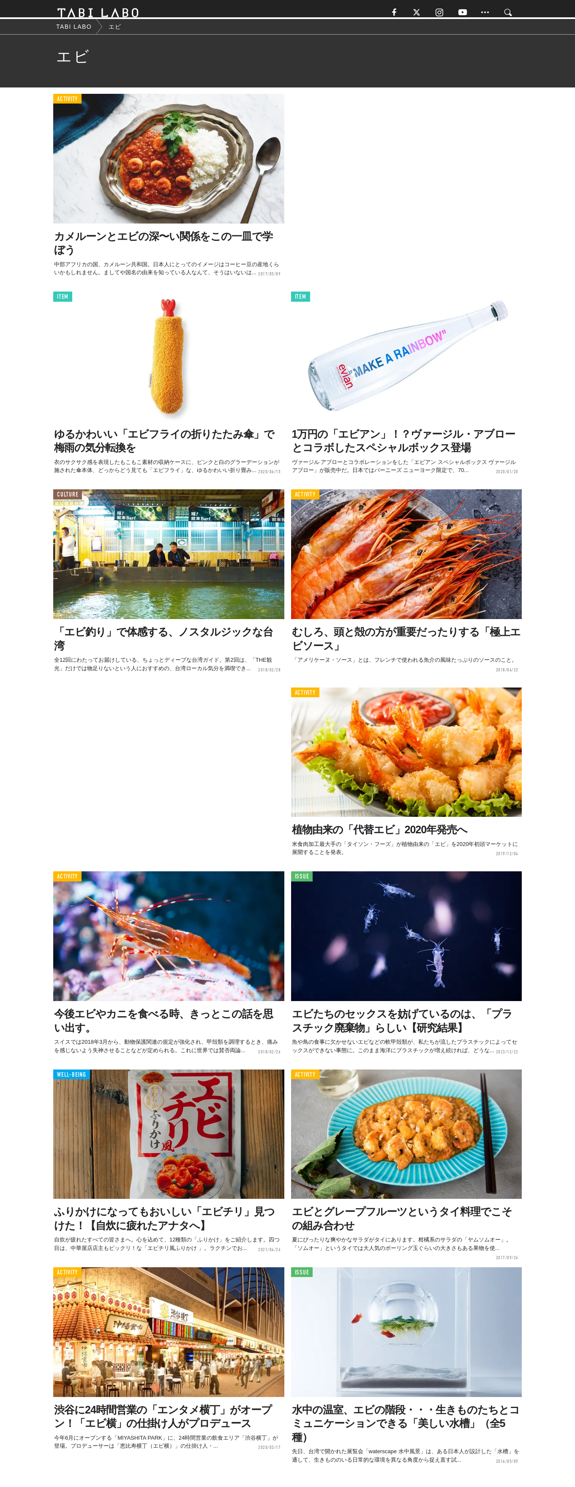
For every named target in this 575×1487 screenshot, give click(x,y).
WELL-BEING (71, 1081)
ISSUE (302, 883)
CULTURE (67, 501)
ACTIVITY (67, 105)
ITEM (62, 303)
